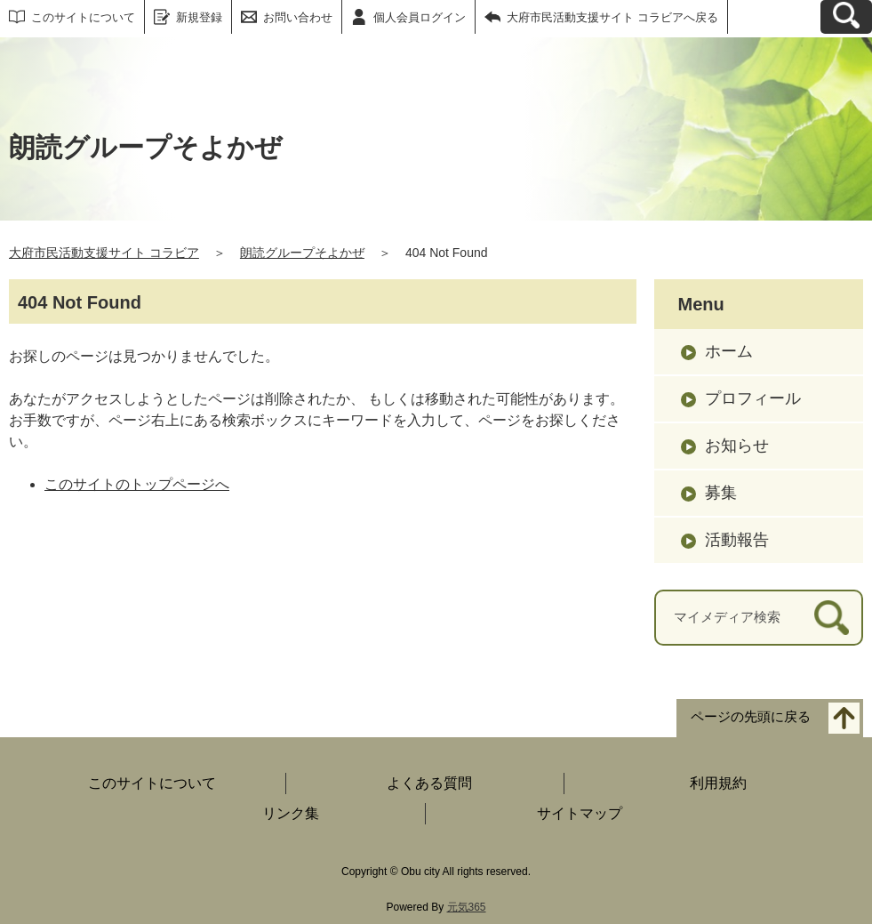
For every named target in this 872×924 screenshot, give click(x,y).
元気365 (466, 907)
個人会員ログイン (419, 17)
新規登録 (199, 17)
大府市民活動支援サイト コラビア (104, 252)
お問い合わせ (297, 17)
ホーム (729, 351)
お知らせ (737, 445)
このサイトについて (83, 17)
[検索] (831, 617)
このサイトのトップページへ (136, 484)
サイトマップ (579, 813)
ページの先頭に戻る (751, 716)
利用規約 (718, 783)
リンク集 (290, 813)
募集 (721, 493)
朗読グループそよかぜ (302, 252)
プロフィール (753, 398)
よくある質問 (429, 783)
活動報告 (737, 540)
